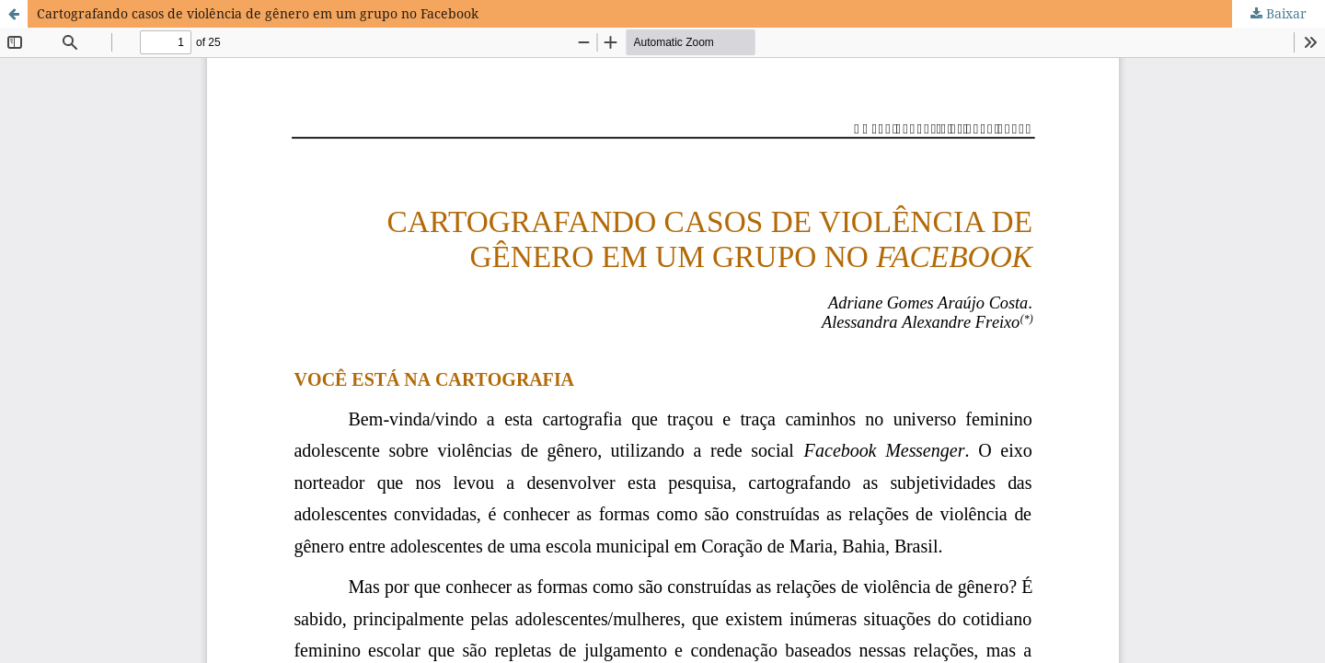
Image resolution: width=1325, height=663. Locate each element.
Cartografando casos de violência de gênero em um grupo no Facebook (257, 13)
